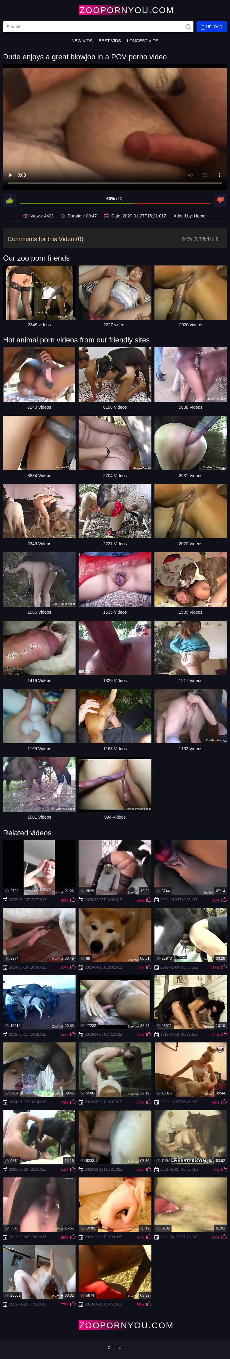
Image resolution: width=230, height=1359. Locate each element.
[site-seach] (187, 26)
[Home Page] (115, 10)
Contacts (115, 1348)
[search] (98, 26)
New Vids (82, 40)
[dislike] (220, 200)
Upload (211, 26)
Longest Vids (142, 40)
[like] (9, 200)
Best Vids (110, 40)
